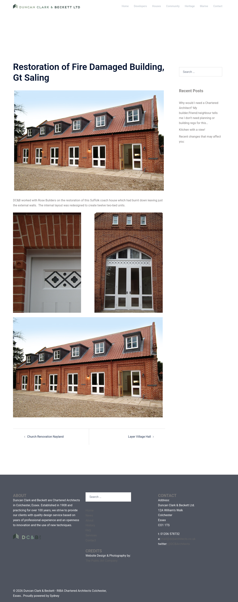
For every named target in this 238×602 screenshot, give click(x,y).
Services (91, 535)
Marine (204, 6)
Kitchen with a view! (192, 129)
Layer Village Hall (139, 436)
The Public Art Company (102, 560)
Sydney (54, 596)
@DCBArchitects (179, 544)
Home (125, 6)
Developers (140, 6)
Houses (156, 6)
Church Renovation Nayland (45, 436)
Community (173, 6)
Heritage (190, 6)
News (89, 515)
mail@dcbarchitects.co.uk (178, 539)
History (90, 525)
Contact (217, 6)
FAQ (88, 530)
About (90, 520)
